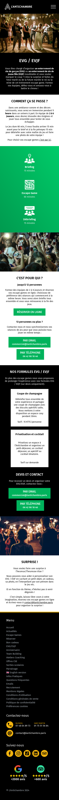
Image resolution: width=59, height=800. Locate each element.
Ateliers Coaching (15, 657)
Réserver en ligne (29, 312)
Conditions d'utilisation (18, 695)
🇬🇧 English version (16, 672)
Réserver (11, 638)
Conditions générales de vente (22, 698)
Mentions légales (15, 691)
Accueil (10, 627)
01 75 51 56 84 (41, 725)
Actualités (11, 631)
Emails (9, 683)
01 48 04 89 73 (23, 725)
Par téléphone (30, 354)
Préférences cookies (17, 706)
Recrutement (13, 687)
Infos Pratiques (14, 676)
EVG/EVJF (11, 646)
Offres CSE (11, 661)
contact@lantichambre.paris (38, 602)
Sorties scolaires (15, 665)
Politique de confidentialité (20, 702)
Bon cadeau (12, 642)
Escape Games (13, 635)
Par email (29, 342)
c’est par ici (45, 140)
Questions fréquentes (17, 680)
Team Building (13, 653)
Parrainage (12, 668)
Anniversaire (13, 650)
